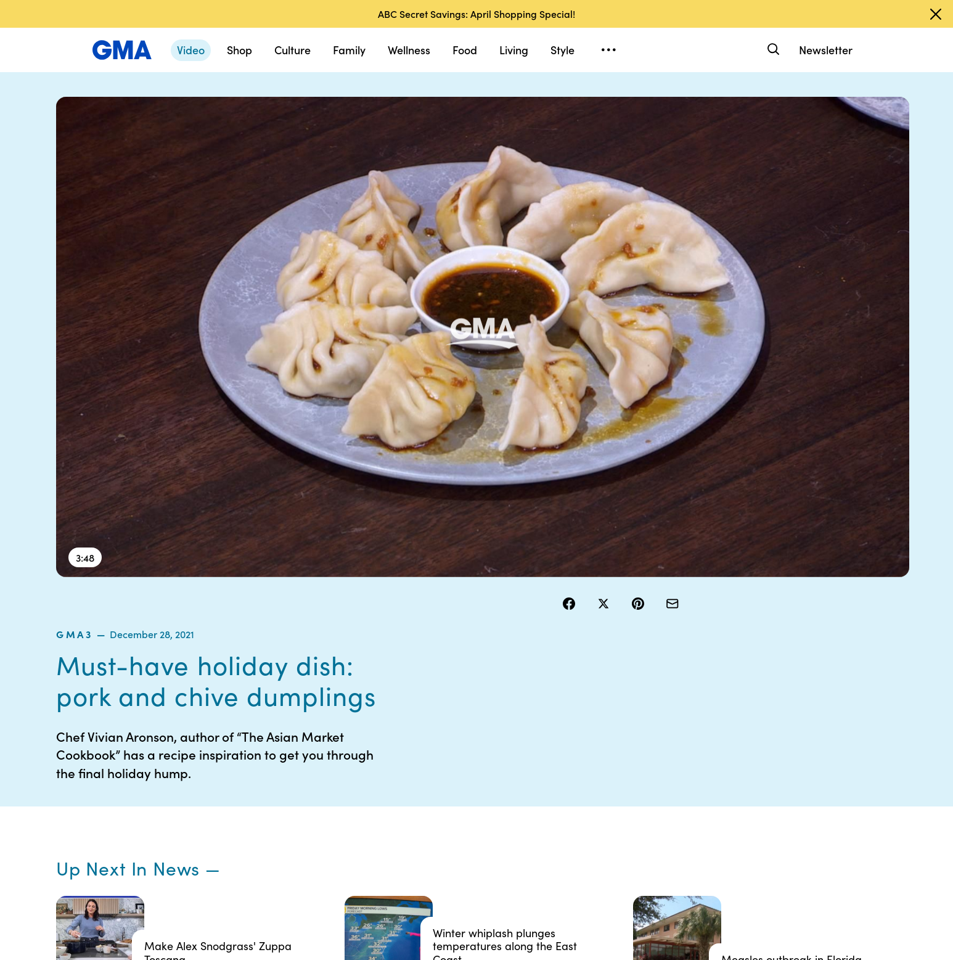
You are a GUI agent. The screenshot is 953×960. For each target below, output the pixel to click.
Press (531, 821)
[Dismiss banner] (935, 14)
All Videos (660, 799)
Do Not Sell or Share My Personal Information (445, 804)
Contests (416, 732)
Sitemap (779, 732)
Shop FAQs (663, 732)
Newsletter (826, 49)
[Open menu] (608, 50)
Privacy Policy (426, 777)
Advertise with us (432, 865)
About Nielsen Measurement (548, 793)
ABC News (662, 755)
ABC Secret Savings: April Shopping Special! (476, 13)
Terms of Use (424, 755)
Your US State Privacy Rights (563, 738)
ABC (651, 777)
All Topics (660, 821)
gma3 (577, 129)
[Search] (772, 49)
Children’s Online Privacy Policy (432, 838)
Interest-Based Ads (559, 766)
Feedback (540, 843)
